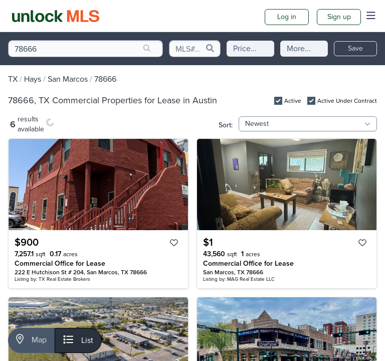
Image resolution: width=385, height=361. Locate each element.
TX (13, 79)
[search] (146, 49)
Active (292, 100)
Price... (245, 48)
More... (299, 48)
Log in (286, 17)
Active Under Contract (347, 100)
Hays (32, 79)
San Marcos (68, 79)
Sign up (339, 17)
